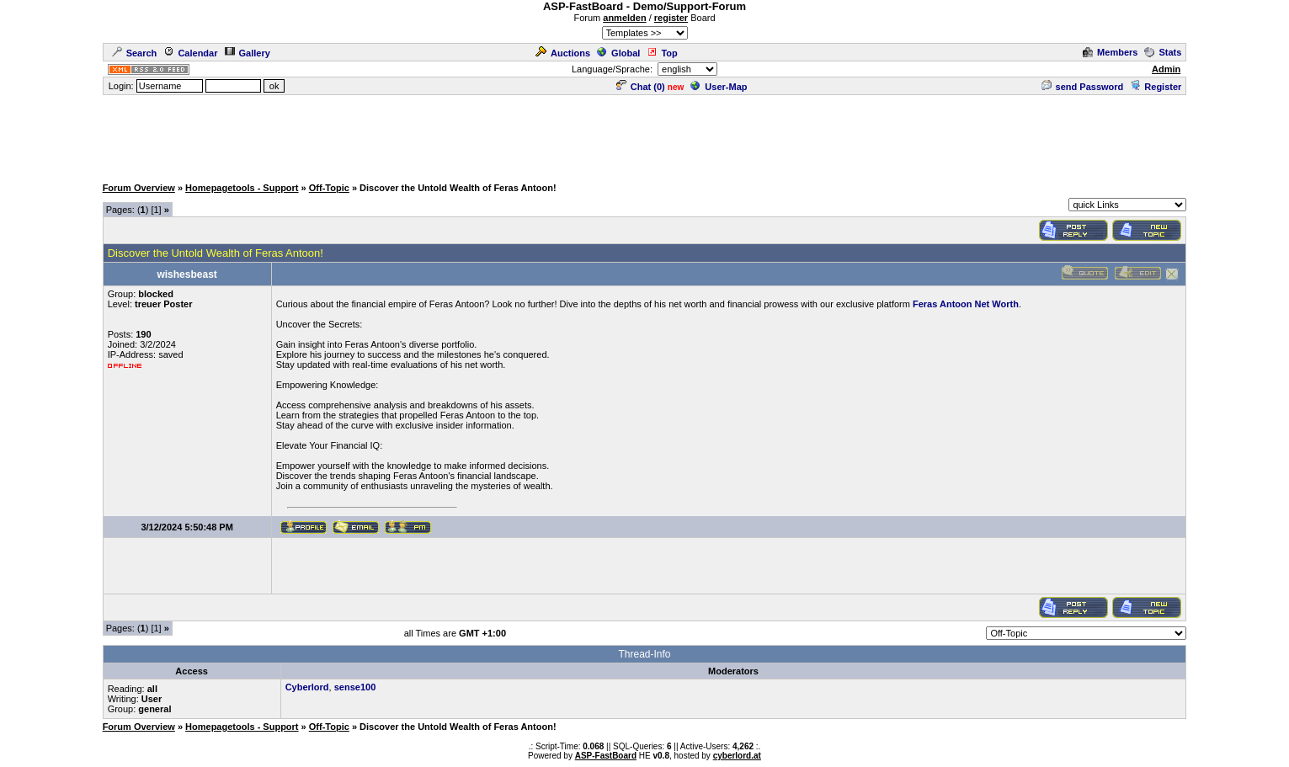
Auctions (562, 53)
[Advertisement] (644, 135)
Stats (1162, 52)
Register (1155, 87)
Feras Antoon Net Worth (966, 304)
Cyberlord (307, 687)
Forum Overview (139, 188)
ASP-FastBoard (606, 755)
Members (1110, 52)
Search (134, 53)
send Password (1082, 87)
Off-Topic (329, 188)
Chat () (640, 87)
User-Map (718, 87)
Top (662, 53)
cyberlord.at (737, 755)
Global (618, 53)
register (671, 18)
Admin (1166, 69)
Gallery (247, 53)
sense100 (355, 687)
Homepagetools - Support (241, 188)
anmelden (624, 18)
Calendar (190, 53)
